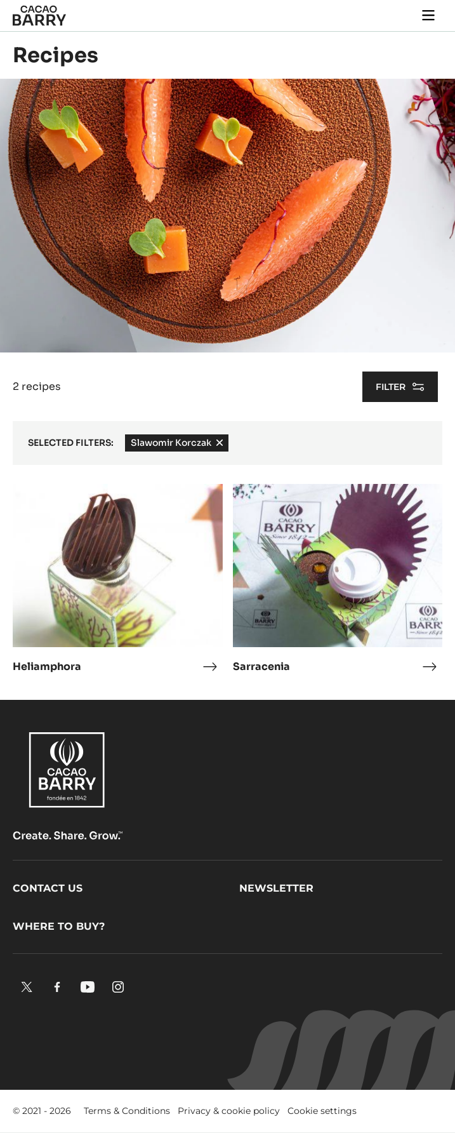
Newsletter (276, 888)
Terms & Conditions (127, 1110)
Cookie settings (322, 1110)
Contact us (47, 888)
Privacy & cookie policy (229, 1110)
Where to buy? (59, 926)
